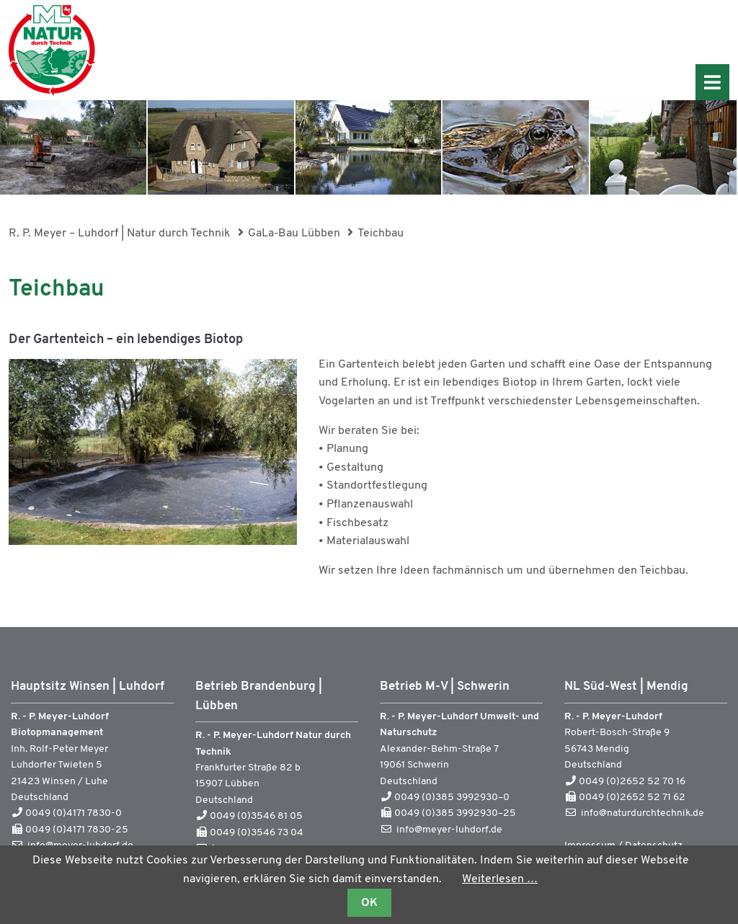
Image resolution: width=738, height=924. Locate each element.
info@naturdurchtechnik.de (642, 813)
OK (369, 903)
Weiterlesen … (500, 879)
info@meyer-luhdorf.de (449, 830)
